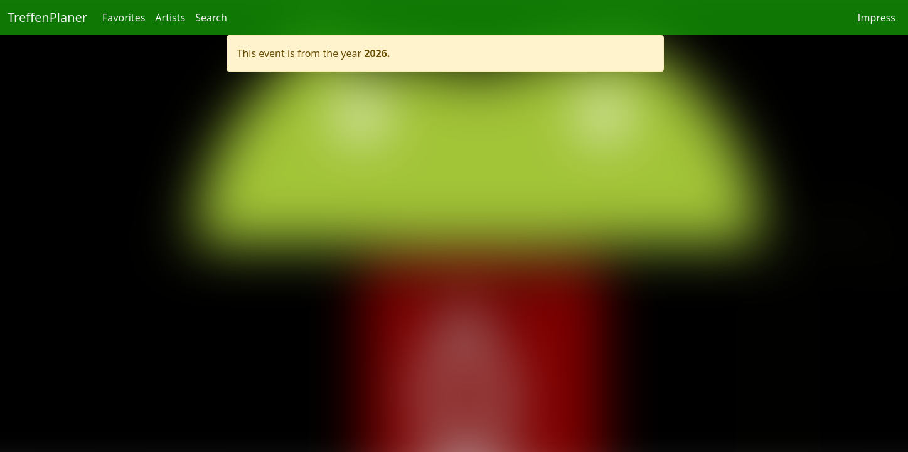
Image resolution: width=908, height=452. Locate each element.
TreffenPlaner (47, 17)
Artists (170, 17)
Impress (876, 17)
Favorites (123, 17)
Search (211, 17)
